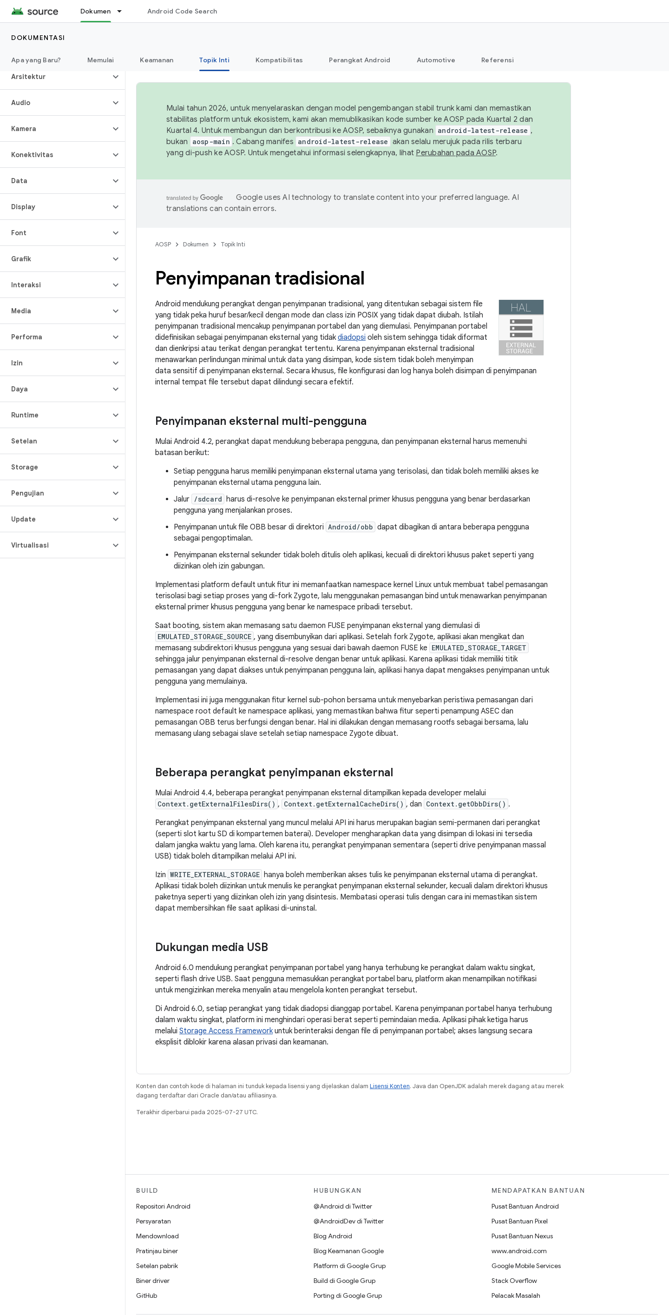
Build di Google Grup (344, 1280)
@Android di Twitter (343, 1206)
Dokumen (196, 244)
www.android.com (519, 1251)
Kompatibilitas (279, 60)
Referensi (497, 60)
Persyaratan (153, 1221)
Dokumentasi (38, 37)
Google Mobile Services (526, 1266)
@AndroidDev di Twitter (349, 1221)
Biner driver (153, 1280)
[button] (55, 76)
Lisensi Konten (390, 1086)
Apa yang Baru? (36, 60)
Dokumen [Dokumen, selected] (95, 11)
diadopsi (352, 337)
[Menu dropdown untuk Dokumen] (123, 11)
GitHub (146, 1295)
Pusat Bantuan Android (525, 1206)
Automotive (436, 60)
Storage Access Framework (226, 1031)
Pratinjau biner (157, 1251)
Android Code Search (182, 11)
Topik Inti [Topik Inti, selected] (214, 60)
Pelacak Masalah (516, 1295)
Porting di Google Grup (348, 1295)
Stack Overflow (514, 1280)
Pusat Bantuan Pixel (520, 1221)
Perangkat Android (359, 60)
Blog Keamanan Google (349, 1251)
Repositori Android (163, 1206)
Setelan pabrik (157, 1266)
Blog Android (333, 1236)
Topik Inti (233, 244)
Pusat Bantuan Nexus (522, 1236)
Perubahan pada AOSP (456, 153)
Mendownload (157, 1236)
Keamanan (156, 60)
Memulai (100, 60)
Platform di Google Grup (350, 1266)
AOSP (163, 244)
